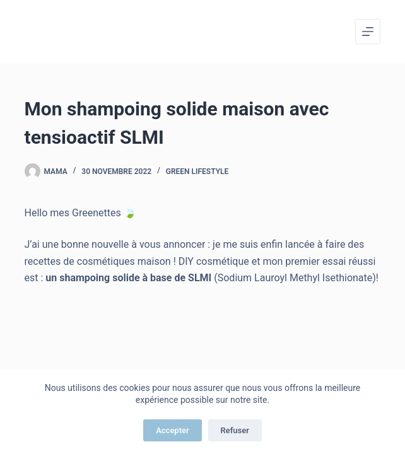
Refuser (235, 430)
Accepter (172, 430)
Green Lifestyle (197, 171)
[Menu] (367, 31)
